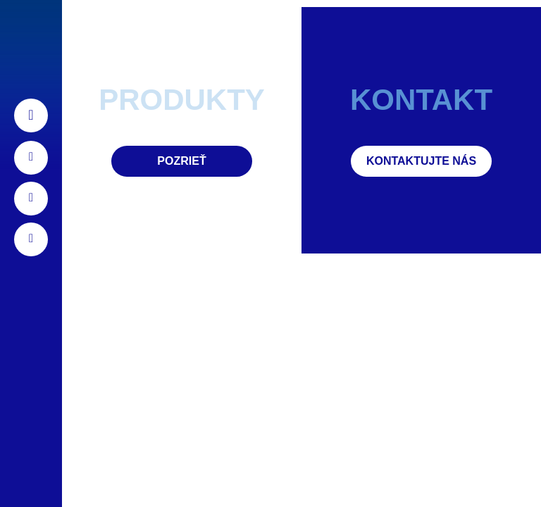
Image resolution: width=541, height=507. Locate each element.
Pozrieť (181, 161)
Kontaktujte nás (421, 161)
